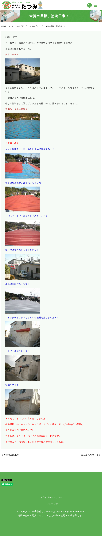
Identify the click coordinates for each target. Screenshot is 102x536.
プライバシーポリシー (51, 497)
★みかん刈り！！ (90, 455)
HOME (3, 26)
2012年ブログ (34, 26)
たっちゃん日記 (18, 26)
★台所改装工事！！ (13, 455)
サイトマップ (51, 504)
